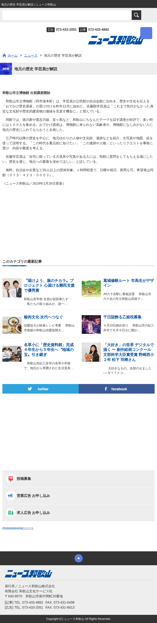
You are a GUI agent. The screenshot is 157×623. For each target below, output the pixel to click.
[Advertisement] (78, 211)
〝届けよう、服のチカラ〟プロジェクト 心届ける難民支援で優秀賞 (49, 286)
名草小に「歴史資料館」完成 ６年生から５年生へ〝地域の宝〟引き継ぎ (49, 350)
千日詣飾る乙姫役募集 (122, 317)
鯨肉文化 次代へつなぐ (43, 317)
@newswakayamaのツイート (18, 528)
